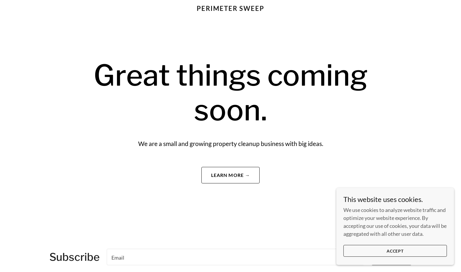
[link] (230, 9)
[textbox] (235, 257)
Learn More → (230, 175)
